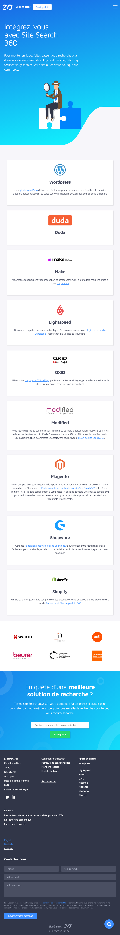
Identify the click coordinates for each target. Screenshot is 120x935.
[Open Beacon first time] (109, 924)
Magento (83, 786)
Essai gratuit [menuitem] (42, 7)
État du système (50, 771)
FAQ (6, 785)
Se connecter (48, 781)
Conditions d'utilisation (53, 758)
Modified (83, 782)
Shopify (83, 795)
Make (81, 774)
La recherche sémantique (18, 819)
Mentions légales (50, 766)
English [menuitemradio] (7, 840)
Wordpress (84, 763)
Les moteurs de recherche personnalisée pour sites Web (34, 815)
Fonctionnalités (12, 763)
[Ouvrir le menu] (115, 7)
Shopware (84, 790)
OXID (81, 778)
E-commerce (11, 758)
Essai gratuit (60, 734)
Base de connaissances (16, 780)
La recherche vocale (15, 824)
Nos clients (10, 771)
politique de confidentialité (54, 903)
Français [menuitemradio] (8, 848)
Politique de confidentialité (55, 762)
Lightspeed (84, 770)
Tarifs (7, 767)
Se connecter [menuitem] (23, 6)
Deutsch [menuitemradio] (8, 844)
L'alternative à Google (16, 789)
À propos (9, 776)
